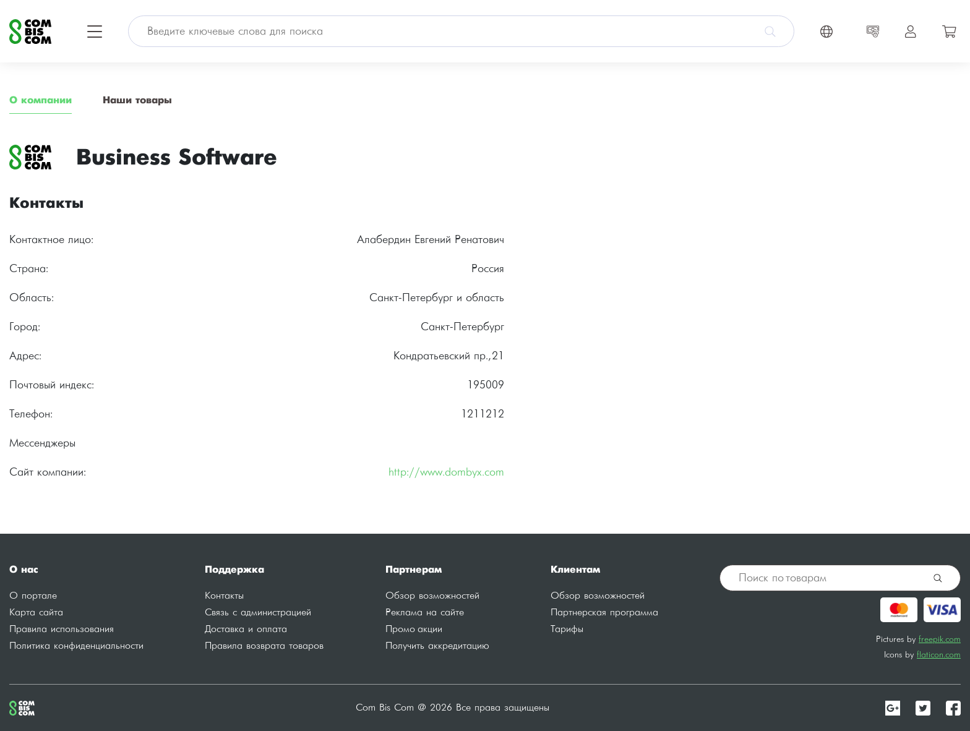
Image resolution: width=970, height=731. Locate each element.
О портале (33, 596)
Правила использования (61, 629)
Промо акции (413, 629)
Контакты (224, 596)
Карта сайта (36, 612)
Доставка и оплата (246, 629)
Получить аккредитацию (437, 646)
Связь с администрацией (258, 612)
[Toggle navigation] (94, 31)
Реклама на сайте (424, 612)
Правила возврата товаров (264, 646)
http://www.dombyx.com (446, 472)
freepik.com (940, 639)
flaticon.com (939, 654)
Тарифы (567, 629)
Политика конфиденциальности (76, 646)
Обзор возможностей (432, 596)
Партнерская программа (604, 612)
